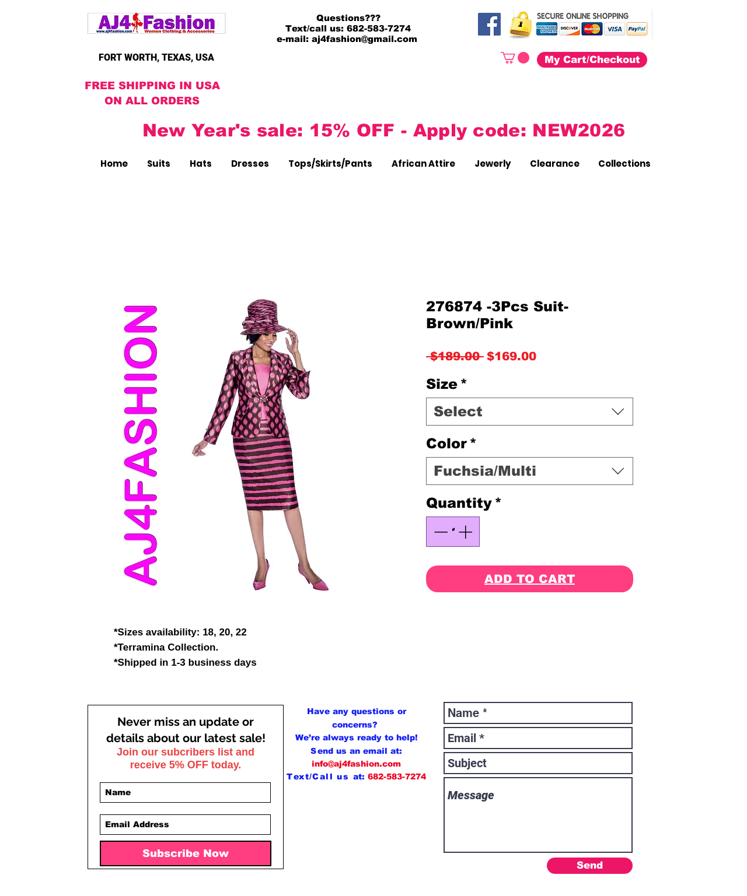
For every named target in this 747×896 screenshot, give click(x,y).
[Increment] (466, 531)
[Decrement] (439, 531)
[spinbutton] (453, 531)
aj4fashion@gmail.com (364, 39)
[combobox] (529, 412)
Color (451, 443)
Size (446, 384)
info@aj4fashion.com (356, 763)
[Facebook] (489, 24)
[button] (515, 58)
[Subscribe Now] (185, 853)
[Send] (590, 866)
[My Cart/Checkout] (592, 60)
